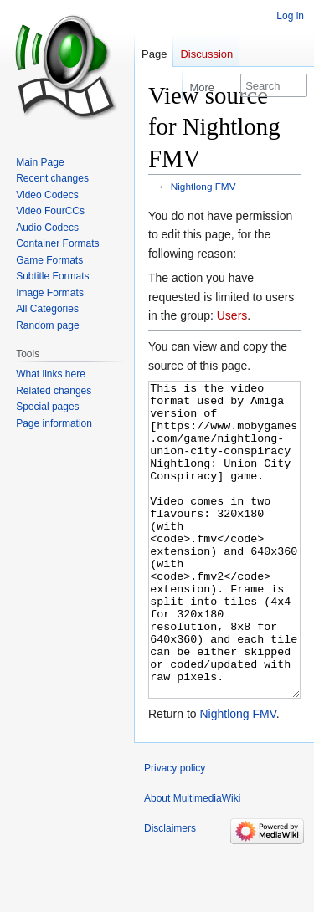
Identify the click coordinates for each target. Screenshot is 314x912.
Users (232, 315)
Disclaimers (170, 891)
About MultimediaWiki (192, 861)
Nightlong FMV (203, 186)
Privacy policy (174, 831)
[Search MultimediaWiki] (273, 85)
